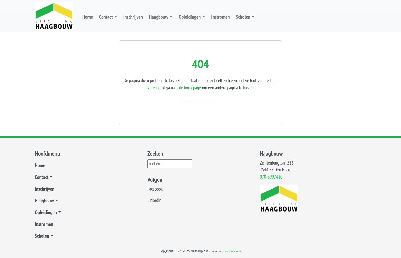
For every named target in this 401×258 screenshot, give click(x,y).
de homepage (190, 88)
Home (87, 17)
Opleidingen (190, 17)
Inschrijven (133, 17)
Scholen (243, 17)
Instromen (220, 17)
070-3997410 (271, 177)
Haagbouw (158, 17)
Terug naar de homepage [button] (200, 101)
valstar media (233, 251)
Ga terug (153, 88)
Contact (106, 17)
